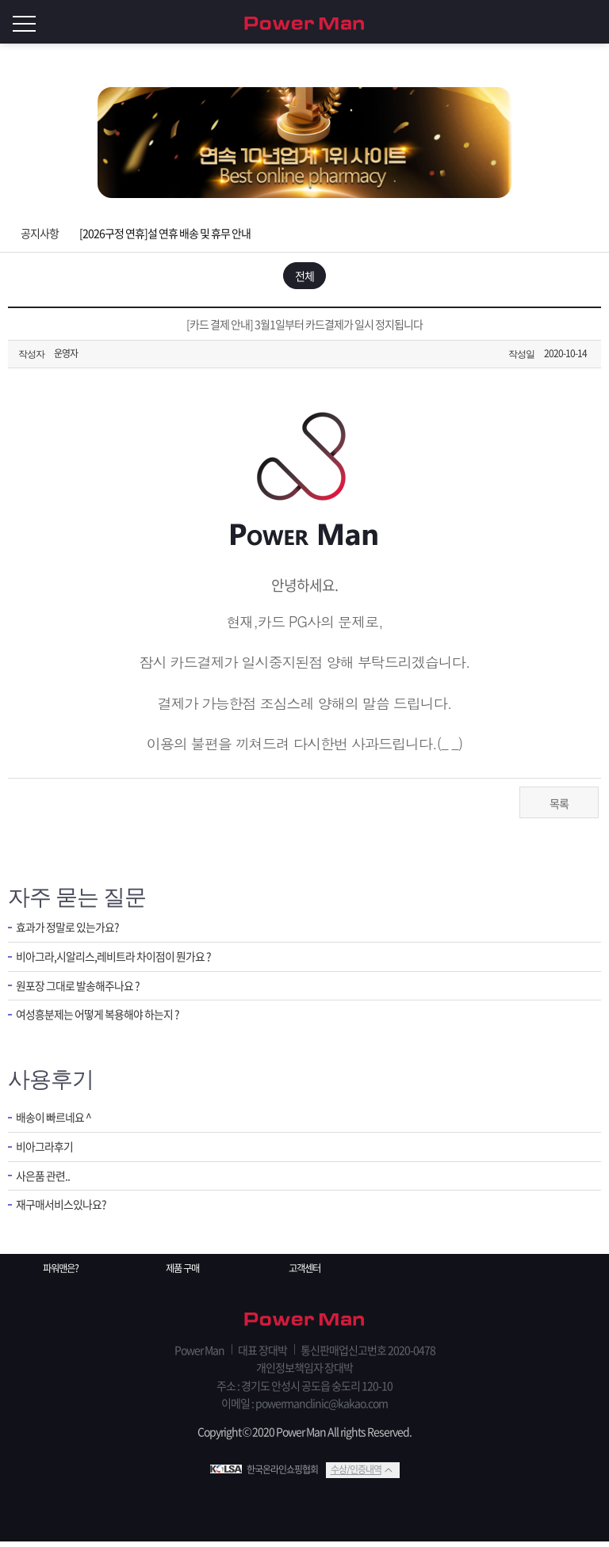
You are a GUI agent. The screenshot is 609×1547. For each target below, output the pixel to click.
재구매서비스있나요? (64, 1214)
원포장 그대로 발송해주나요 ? (82, 993)
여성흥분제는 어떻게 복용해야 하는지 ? (104, 1023)
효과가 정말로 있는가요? (71, 932)
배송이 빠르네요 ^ (56, 1123)
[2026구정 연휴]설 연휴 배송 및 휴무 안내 (165, 233)
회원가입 (561, 22)
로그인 (593, 22)
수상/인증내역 (356, 1475)
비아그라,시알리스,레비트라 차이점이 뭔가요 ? (121, 962)
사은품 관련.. (45, 1183)
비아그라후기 (47, 1153)
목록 (559, 808)
